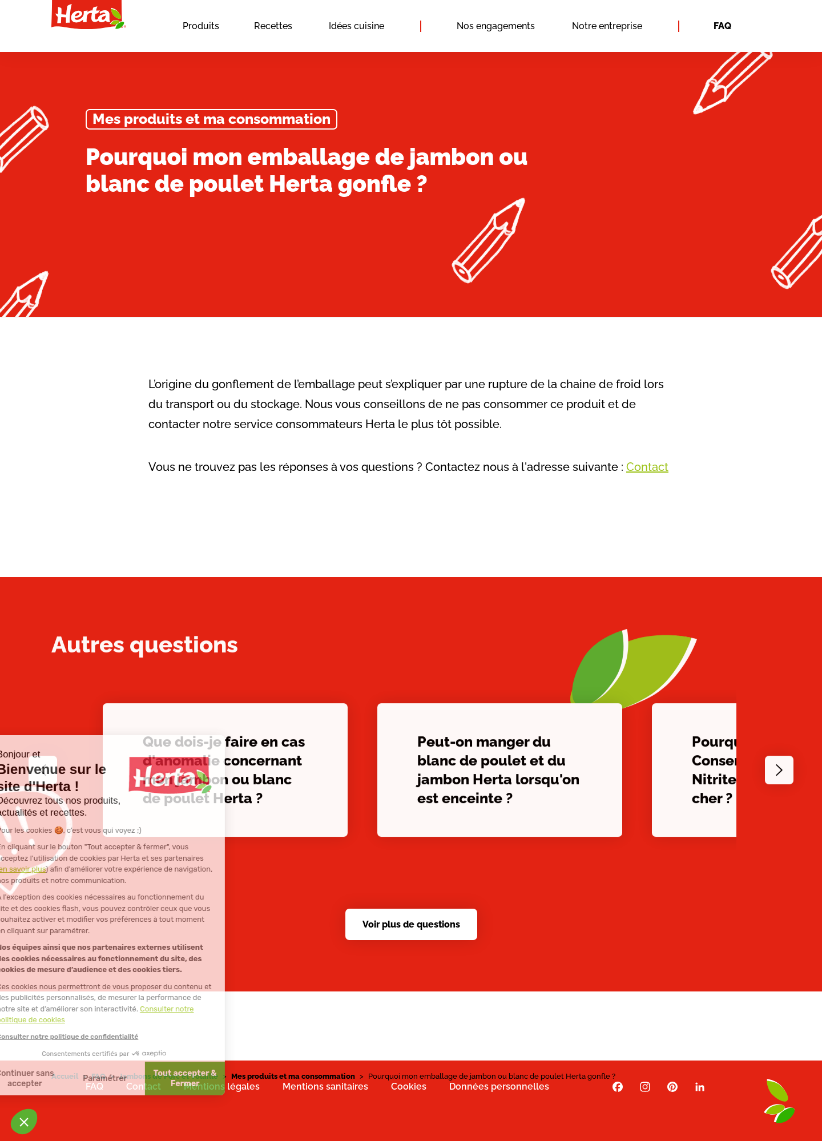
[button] (24, 1121)
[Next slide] (779, 775)
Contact (647, 467)
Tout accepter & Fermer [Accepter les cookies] (105, 1078)
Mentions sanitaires (325, 1086)
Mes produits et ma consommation (211, 118)
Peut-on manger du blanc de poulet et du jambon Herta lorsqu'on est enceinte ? (498, 775)
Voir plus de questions (411, 924)
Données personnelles (499, 1086)
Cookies (408, 1086)
